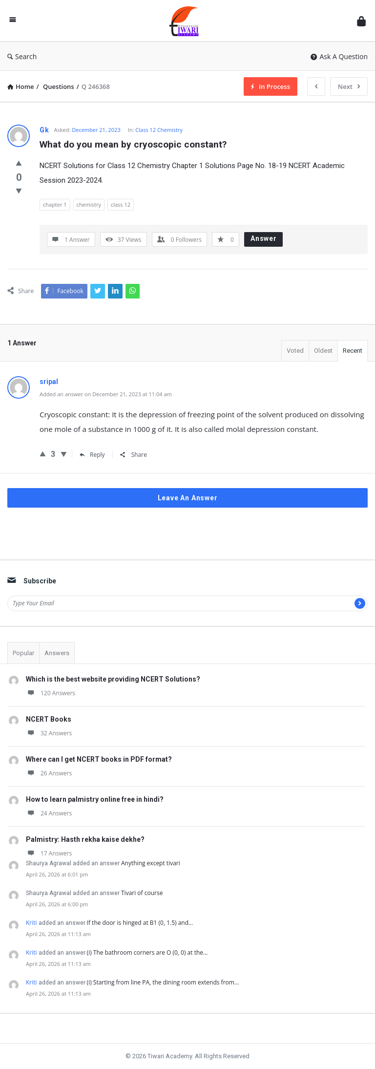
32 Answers (49, 733)
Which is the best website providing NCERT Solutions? (113, 679)
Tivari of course (142, 893)
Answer (263, 238)
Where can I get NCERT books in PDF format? (99, 759)
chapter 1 (55, 204)
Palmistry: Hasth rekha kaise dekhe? (85, 839)
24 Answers (49, 813)
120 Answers (50, 693)
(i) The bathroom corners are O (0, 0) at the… (147, 952)
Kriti (31, 923)
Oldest (323, 350)
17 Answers (49, 853)
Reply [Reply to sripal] (92, 454)
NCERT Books (48, 719)
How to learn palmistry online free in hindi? (95, 799)
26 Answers (49, 773)
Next (349, 86)
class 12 (120, 204)
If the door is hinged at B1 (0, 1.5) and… (140, 923)
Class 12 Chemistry (159, 129)
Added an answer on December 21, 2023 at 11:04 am (106, 394)
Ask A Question (339, 56)
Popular (23, 653)
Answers (56, 653)
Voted (295, 350)
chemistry (89, 204)
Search (22, 56)
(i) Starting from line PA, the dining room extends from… (163, 982)
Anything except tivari (150, 863)
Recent (352, 350)
